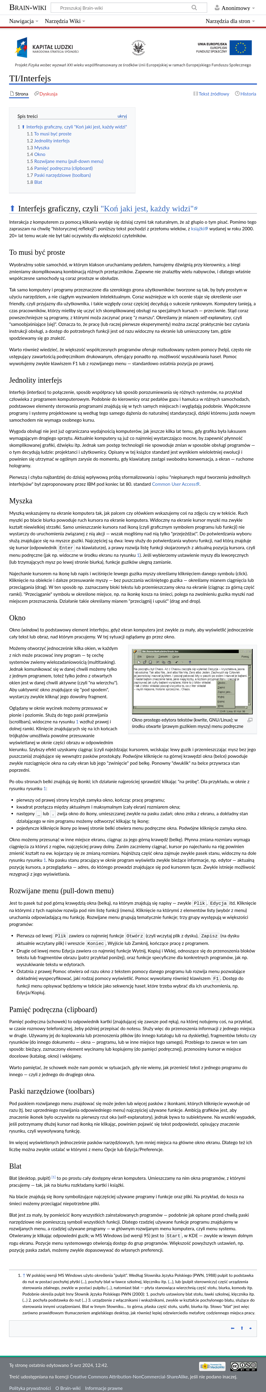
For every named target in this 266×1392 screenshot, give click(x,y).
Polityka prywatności (30, 1384)
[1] (54, 1173)
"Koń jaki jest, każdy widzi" (147, 208)
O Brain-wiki (68, 1384)
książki (197, 228)
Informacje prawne (103, 1384)
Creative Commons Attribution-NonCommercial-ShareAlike (129, 1372)
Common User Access (173, 484)
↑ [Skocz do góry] (23, 1271)
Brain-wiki (27, 7)
